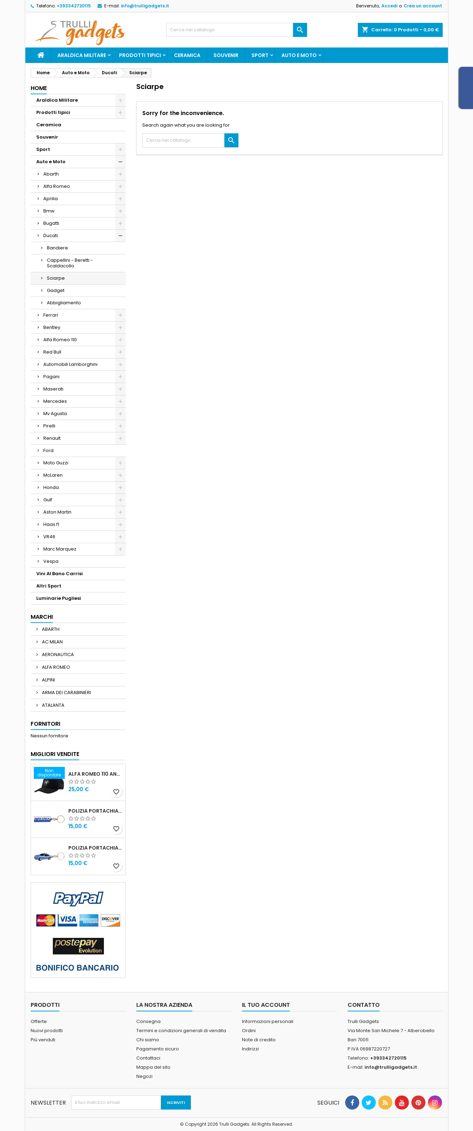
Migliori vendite (55, 754)
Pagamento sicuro (157, 1049)
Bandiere (57, 247)
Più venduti (43, 1039)
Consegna (148, 1021)
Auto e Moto (299, 55)
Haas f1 (51, 524)
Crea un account (423, 6)
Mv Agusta (55, 413)
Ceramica (187, 55)
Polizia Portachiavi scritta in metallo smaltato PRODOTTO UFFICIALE (95, 811)
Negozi (144, 1076)
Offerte (39, 1021)
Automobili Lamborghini (70, 364)
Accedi (389, 6)
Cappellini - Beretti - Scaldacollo (70, 263)
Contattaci (148, 1058)
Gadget (55, 290)
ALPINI (48, 679)
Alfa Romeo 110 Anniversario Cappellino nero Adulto (95, 774)
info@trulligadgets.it (145, 6)
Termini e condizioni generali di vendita (181, 1030)
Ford (48, 450)
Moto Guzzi (55, 462)
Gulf (47, 499)
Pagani (51, 376)
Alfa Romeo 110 (60, 339)
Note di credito (259, 1039)
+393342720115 (74, 6)
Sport (259, 55)
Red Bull (52, 352)
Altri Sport (48, 586)
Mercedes (55, 401)
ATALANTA (52, 705)
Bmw (49, 211)
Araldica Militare (81, 55)
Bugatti (51, 223)
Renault (52, 438)
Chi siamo (147, 1039)
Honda (51, 487)
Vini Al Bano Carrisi (59, 573)
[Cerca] (236, 30)
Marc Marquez (59, 549)
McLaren (53, 475)
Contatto (364, 1005)
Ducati (50, 235)
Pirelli (49, 425)
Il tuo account (266, 1005)
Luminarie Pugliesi (58, 598)
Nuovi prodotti (47, 1030)
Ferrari (50, 315)
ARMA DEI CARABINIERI (66, 692)
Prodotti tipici (140, 55)
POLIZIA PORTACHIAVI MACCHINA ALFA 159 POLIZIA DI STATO (95, 848)
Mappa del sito (153, 1067)
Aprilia (50, 198)
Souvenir (225, 55)
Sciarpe (56, 278)
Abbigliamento (64, 302)
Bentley (51, 327)
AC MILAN (52, 641)
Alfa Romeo (56, 186)
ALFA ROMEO (55, 667)
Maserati (53, 389)
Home (39, 88)
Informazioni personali (267, 1021)
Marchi (42, 617)
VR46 (49, 536)
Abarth (51, 174)
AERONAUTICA (57, 654)
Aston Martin (57, 512)
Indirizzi (250, 1049)
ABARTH (50, 629)
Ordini (249, 1030)
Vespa (50, 561)
